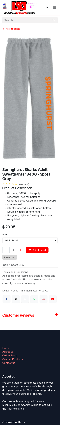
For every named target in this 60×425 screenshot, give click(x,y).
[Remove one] (6, 250)
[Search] (54, 20)
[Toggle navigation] (54, 7)
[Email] (52, 299)
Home (5, 348)
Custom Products (12, 359)
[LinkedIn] (25, 299)
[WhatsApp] (34, 299)
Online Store (9, 355)
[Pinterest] (43, 299)
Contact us (8, 362)
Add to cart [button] (37, 250)
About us (7, 351)
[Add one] (20, 250)
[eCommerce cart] (47, 7)
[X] (16, 299)
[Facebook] (6, 299)
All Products (11, 28)
